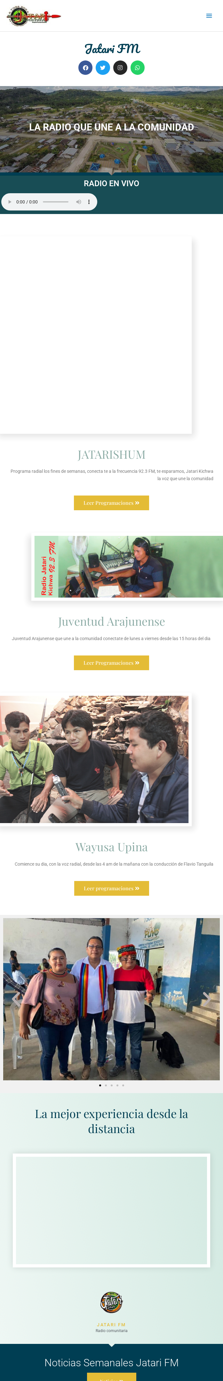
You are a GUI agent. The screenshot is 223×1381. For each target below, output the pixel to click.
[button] (16, 951)
